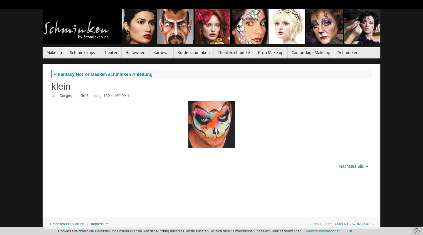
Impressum (99, 224)
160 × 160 (111, 95)
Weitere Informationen (323, 231)
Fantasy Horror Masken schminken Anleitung (103, 74)
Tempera (341, 224)
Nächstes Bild (354, 166)
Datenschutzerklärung (67, 224)
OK (350, 231)
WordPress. (363, 224)
